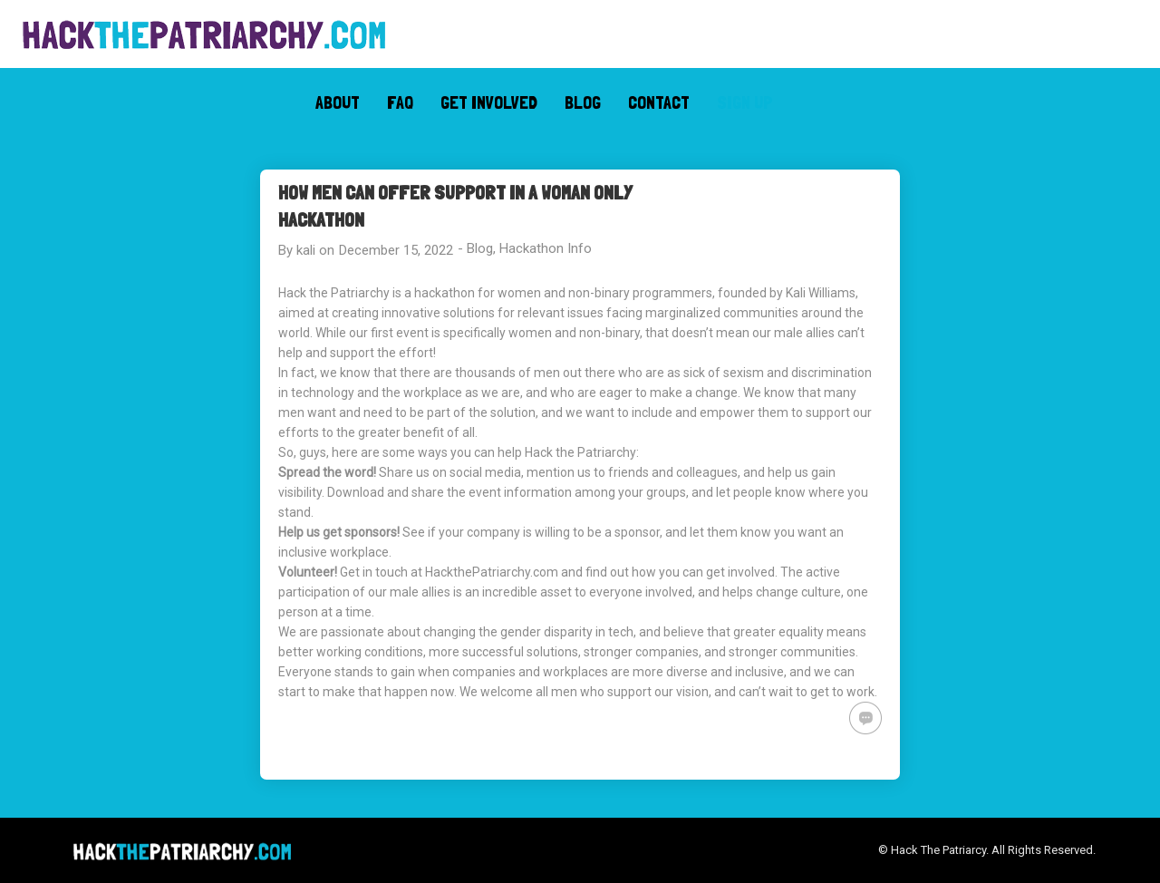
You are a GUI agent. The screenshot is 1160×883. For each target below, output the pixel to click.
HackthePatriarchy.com (491, 572)
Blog (480, 248)
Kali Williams (821, 293)
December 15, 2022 (396, 250)
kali (305, 250)
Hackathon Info (545, 248)
